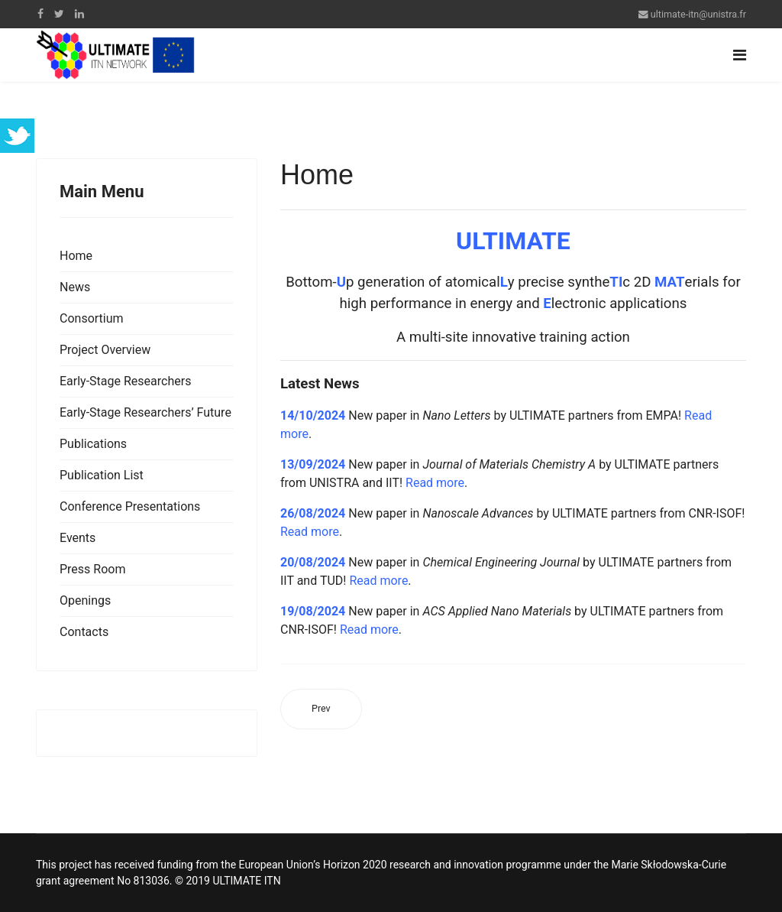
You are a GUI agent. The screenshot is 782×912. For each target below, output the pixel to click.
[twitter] (59, 14)
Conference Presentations (130, 506)
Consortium (92, 318)
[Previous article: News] (321, 709)
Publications (93, 444)
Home (76, 255)
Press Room (92, 569)
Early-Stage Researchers (125, 381)
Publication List (102, 475)
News (75, 287)
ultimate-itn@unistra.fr (698, 14)
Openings (85, 600)
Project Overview (105, 349)
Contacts (84, 632)
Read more (435, 482)
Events (77, 538)
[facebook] (40, 14)
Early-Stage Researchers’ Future (145, 412)
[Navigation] (739, 55)
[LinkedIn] (79, 14)
